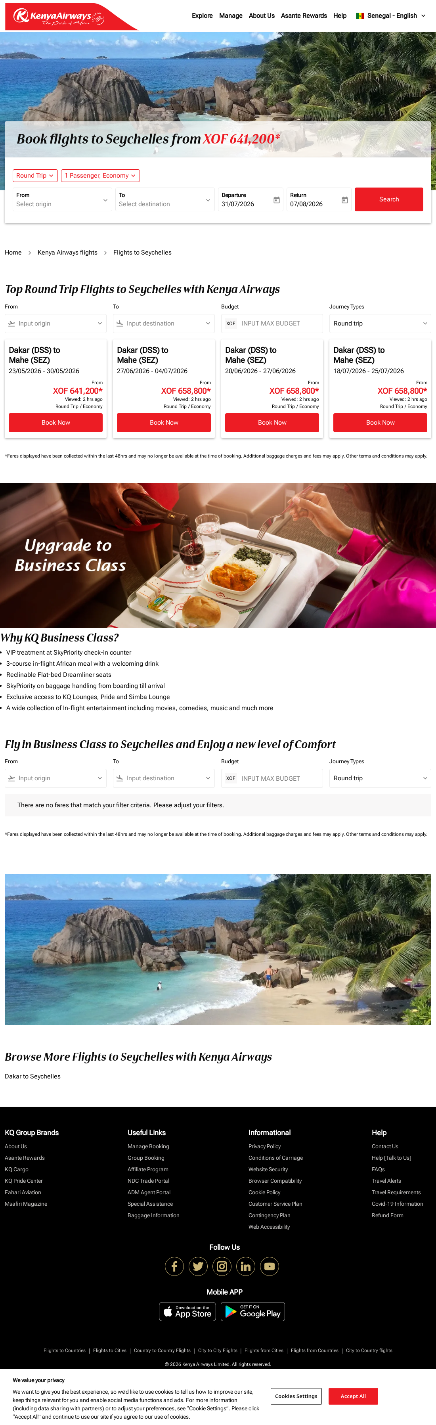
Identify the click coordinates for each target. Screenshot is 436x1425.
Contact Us (385, 1146)
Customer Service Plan (275, 1204)
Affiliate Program (148, 1169)
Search (389, 199)
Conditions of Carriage (276, 1158)
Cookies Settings (296, 1396)
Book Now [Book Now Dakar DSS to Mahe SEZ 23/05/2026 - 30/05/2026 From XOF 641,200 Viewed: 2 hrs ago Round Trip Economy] (56, 422)
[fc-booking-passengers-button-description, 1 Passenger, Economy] (96, 175)
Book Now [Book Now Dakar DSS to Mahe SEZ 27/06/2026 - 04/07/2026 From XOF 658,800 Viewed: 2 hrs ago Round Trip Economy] (164, 422)
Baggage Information (154, 1215)
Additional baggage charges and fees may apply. (294, 456)
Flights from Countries (314, 1350)
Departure (234, 195)
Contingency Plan (270, 1215)
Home (13, 252)
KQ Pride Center (24, 1181)
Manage (231, 15)
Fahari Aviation (23, 1192)
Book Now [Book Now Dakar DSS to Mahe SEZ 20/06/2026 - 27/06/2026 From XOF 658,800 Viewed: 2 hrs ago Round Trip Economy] (272, 422)
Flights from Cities (264, 1350)
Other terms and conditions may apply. (386, 456)
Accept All (353, 1396)
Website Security (268, 1169)
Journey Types (346, 306)
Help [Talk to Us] (391, 1158)
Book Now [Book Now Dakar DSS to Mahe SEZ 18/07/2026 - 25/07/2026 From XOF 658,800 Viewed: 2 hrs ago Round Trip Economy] (380, 422)
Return (298, 195)
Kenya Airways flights (68, 252)
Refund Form (387, 1215)
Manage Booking (148, 1146)
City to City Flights (217, 1350)
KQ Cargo (17, 1169)
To (122, 195)
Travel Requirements (396, 1192)
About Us (262, 15)
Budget (230, 306)
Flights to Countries (65, 1350)
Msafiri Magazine (26, 1204)
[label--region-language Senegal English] (391, 16)
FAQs (378, 1169)
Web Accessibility (269, 1227)
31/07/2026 (238, 204)
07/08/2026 (306, 204)
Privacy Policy (265, 1146)
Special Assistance (150, 1204)
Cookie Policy (264, 1192)
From (22, 195)
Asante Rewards (304, 15)
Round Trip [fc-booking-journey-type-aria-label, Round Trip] (31, 175)
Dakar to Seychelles (33, 1076)
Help (339, 15)
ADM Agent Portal (149, 1192)
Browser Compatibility (275, 1181)
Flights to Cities (109, 1350)
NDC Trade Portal (148, 1181)
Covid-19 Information (397, 1204)
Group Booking (146, 1158)
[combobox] (58, 204)
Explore (202, 15)
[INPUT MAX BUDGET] (278, 323)
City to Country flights (369, 1350)
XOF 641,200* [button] (241, 139)
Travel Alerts (386, 1181)
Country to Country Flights (162, 1350)
